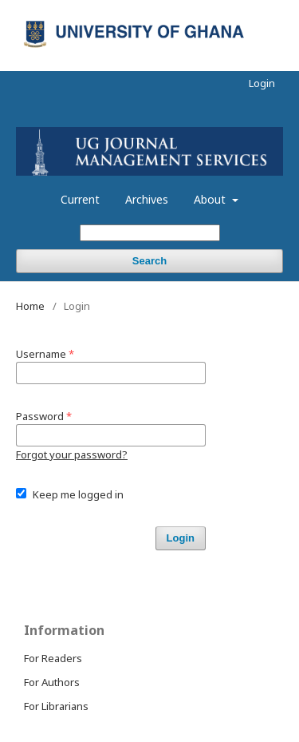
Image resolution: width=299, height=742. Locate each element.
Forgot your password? (72, 454)
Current (80, 199)
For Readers (53, 658)
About (211, 199)
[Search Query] (150, 232)
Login (262, 83)
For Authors (52, 682)
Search (149, 261)
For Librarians (56, 706)
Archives (146, 199)
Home (30, 306)
